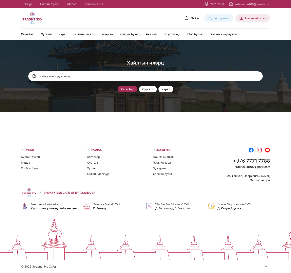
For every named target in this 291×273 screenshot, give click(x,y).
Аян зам (151, 34)
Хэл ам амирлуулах (224, 34)
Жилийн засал (83, 34)
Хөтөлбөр (27, 34)
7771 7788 (258, 161)
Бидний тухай (49, 4)
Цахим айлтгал (163, 157)
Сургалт (46, 34)
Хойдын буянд (129, 34)
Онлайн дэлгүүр (98, 174)
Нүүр (28, 4)
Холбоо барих (94, 4)
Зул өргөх (106, 34)
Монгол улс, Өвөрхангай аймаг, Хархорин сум (248, 178)
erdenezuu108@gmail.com (252, 166)
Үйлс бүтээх (195, 34)
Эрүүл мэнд (172, 34)
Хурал (63, 34)
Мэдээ (72, 4)
